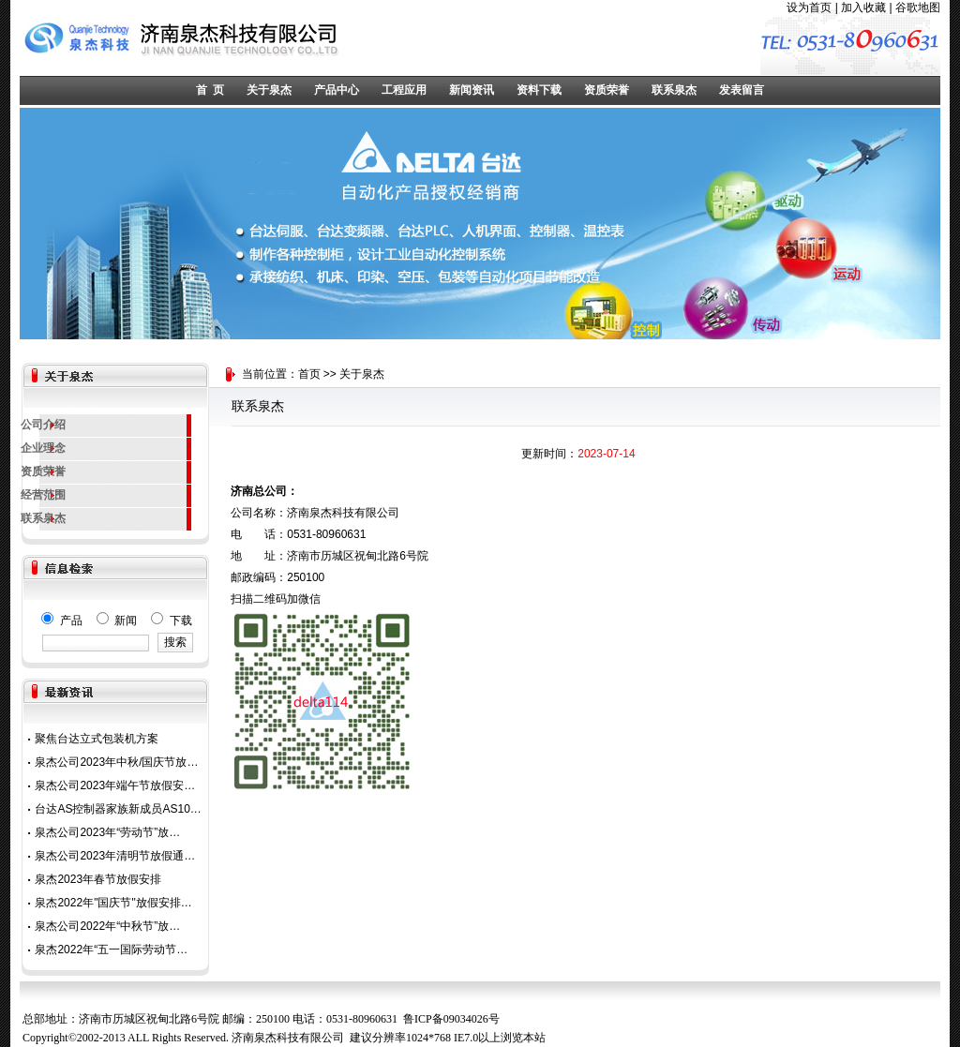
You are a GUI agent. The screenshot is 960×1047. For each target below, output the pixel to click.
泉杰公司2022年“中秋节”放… (107, 926)
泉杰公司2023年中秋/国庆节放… (116, 762)
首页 (309, 374)
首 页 (210, 90)
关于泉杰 (269, 90)
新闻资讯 (471, 90)
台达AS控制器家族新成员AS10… (118, 808)
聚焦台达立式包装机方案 (96, 738)
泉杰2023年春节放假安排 (98, 879)
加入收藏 (863, 7)
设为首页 (809, 7)
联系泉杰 (674, 90)
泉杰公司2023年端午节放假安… (115, 785)
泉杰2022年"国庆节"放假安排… (113, 902)
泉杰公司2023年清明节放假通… (115, 855)
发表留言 (741, 90)
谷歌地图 (917, 7)
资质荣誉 (606, 90)
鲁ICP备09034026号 (451, 1018)
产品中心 (336, 90)
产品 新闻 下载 (116, 620)
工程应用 (404, 90)
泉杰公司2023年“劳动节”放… (107, 832)
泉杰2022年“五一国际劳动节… (111, 949)
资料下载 (539, 90)
